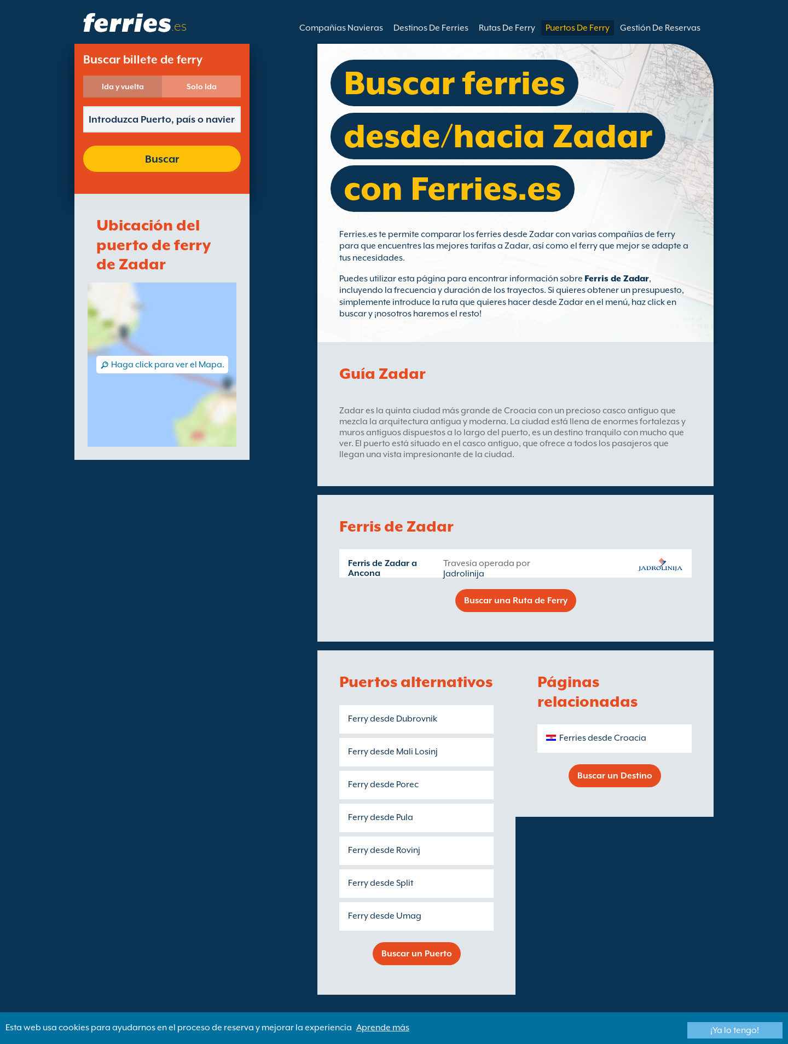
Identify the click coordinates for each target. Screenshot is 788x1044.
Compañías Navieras (341, 28)
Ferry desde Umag (384, 916)
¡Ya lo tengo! (734, 1030)
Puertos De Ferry (578, 28)
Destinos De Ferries (430, 28)
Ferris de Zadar (616, 279)
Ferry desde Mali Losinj (393, 752)
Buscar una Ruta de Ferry (515, 600)
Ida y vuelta (123, 86)
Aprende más (382, 1028)
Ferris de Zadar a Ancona (382, 568)
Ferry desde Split (380, 883)
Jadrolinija (463, 574)
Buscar (162, 159)
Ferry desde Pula (380, 817)
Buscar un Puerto (416, 954)
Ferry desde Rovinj (384, 850)
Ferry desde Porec (383, 784)
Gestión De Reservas (660, 28)
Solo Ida (202, 86)
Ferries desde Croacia (602, 738)
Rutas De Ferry (507, 28)
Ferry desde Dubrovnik (392, 719)
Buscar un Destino (614, 776)
